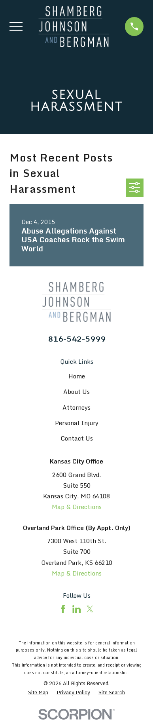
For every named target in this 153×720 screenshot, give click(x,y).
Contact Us (76, 438)
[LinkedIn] (76, 609)
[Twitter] (90, 609)
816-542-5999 (77, 338)
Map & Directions (77, 506)
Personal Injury (76, 422)
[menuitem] (38, 692)
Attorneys (76, 407)
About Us (76, 391)
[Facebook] (63, 609)
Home (76, 376)
